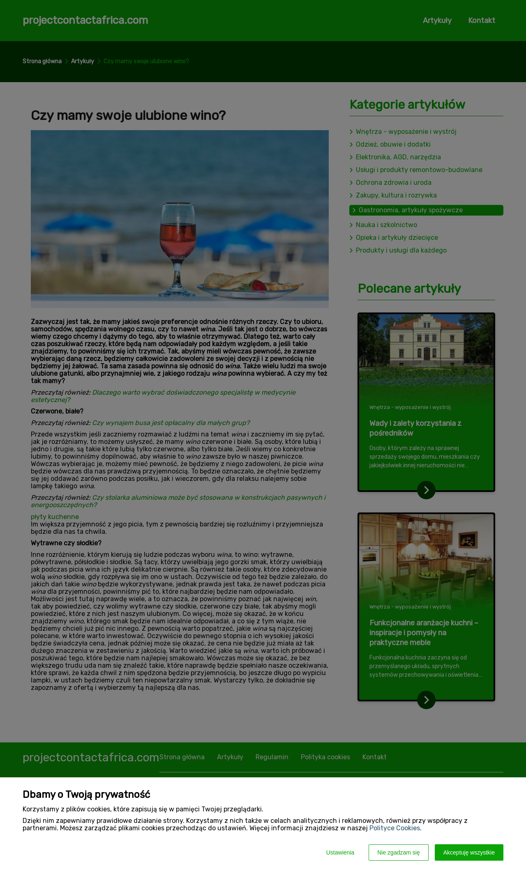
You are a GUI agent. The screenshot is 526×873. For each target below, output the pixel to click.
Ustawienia (340, 852)
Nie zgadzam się (398, 852)
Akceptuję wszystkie (469, 852)
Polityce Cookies (394, 828)
